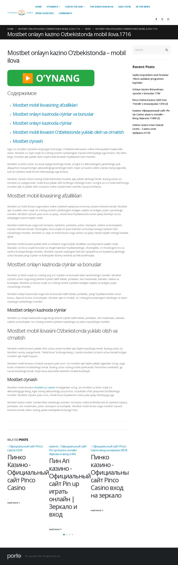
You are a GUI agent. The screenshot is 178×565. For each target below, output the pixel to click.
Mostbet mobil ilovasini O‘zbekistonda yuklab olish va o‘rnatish (68, 132)
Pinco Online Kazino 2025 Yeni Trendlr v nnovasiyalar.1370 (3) (150, 101)
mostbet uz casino (44, 387)
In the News (143, 6)
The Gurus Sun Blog (101, 6)
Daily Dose (124, 6)
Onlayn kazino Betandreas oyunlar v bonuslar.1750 (147, 91)
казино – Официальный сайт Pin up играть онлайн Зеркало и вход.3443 (68, 450)
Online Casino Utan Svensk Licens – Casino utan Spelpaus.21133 (147, 128)
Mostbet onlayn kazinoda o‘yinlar (42, 123)
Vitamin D (52, 6)
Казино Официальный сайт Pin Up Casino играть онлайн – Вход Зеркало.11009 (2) (151, 114)
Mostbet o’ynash (28, 141)
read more (13, 502)
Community (65, 13)
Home (38, 6)
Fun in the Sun (74, 6)
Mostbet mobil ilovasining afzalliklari (45, 105)
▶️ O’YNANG (51, 78)
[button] (64, 534)
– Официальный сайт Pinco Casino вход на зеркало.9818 (109, 448)
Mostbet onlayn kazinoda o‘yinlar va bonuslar (53, 114)
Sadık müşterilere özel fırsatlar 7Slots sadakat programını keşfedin (150, 78)
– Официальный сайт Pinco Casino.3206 (25, 448)
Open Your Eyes (44, 13)
